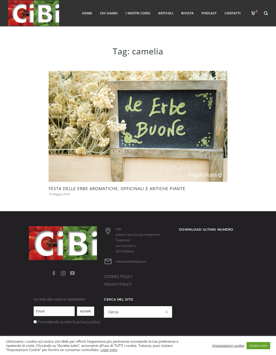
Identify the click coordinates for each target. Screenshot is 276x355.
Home (87, 13)
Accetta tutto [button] (258, 345)
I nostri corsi (137, 13)
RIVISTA (187, 13)
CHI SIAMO (109, 13)
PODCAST (209, 13)
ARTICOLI (165, 13)
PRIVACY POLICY (118, 284)
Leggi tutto (108, 350)
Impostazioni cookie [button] (228, 345)
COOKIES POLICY (118, 276)
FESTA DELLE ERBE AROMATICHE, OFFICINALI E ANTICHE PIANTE (117, 188)
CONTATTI (233, 13)
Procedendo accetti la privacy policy (69, 321)
